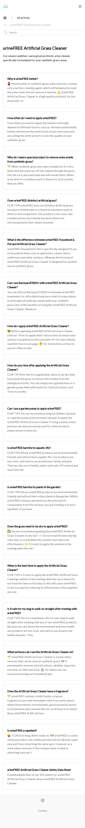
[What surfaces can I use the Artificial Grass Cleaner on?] (42, 662)
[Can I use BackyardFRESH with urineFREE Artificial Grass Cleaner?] (42, 295)
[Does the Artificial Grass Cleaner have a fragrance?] (42, 702)
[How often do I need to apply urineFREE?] (42, 128)
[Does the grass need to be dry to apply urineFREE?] (42, 537)
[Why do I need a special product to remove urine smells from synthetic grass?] (42, 170)
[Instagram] (42, 800)
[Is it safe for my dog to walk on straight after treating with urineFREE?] (42, 621)
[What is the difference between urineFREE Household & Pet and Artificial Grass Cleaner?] (42, 252)
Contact (42, 810)
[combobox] (42, 32)
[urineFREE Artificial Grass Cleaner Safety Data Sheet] (42, 776)
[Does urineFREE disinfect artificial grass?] (42, 211)
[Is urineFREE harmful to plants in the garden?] (42, 498)
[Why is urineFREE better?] (42, 89)
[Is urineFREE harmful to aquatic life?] (42, 458)
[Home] (5, 18)
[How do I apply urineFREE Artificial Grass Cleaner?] (42, 337)
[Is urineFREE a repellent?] (42, 741)
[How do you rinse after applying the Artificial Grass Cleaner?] (42, 378)
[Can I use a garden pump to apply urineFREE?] (42, 419)
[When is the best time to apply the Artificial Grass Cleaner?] (42, 578)
